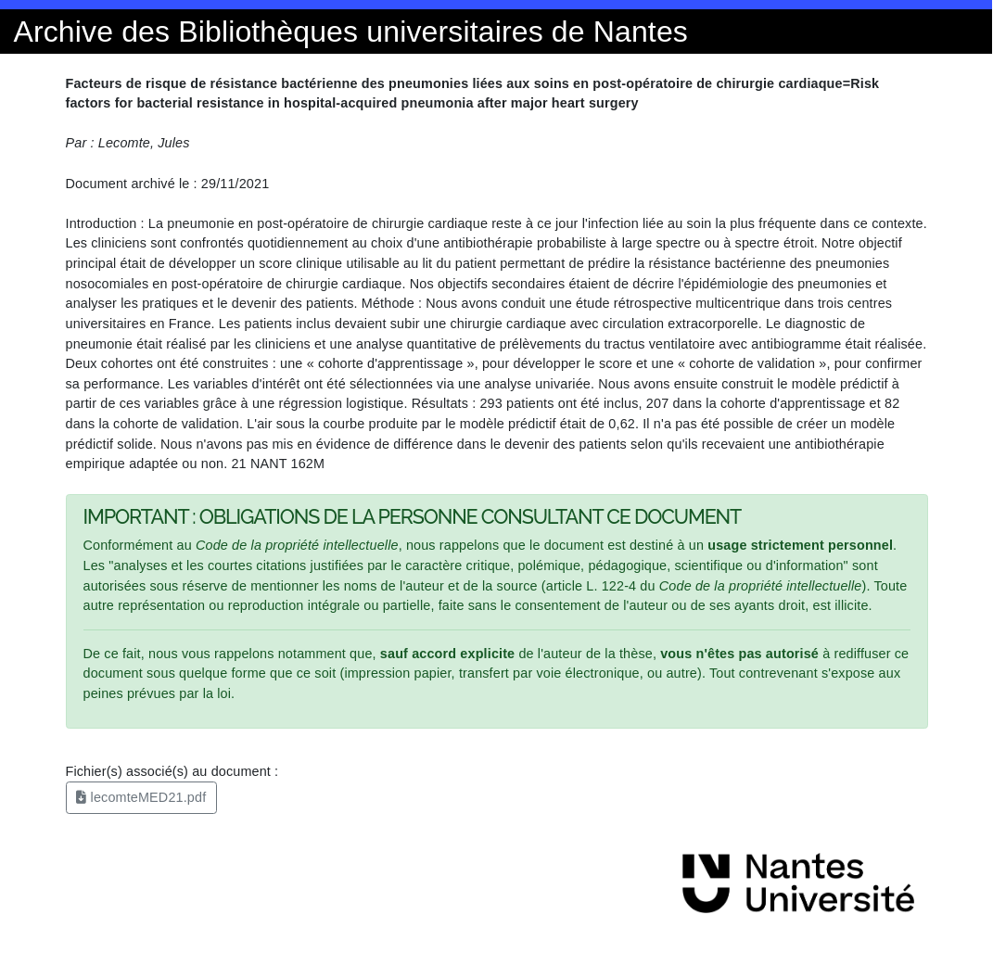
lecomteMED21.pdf (141, 797)
